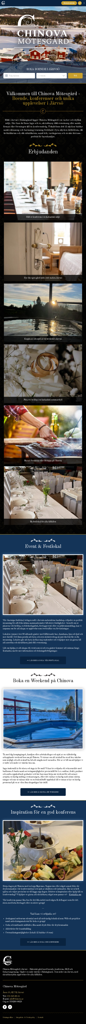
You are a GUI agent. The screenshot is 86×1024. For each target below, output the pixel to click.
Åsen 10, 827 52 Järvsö (13, 992)
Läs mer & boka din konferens (44, 942)
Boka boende (69, 3)
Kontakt (40, 1017)
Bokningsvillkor (8, 1017)
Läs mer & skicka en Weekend (44, 792)
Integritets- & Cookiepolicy (25, 1017)
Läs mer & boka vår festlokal (44, 660)
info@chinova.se (17, 999)
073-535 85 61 (13, 996)
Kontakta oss (75, 895)
